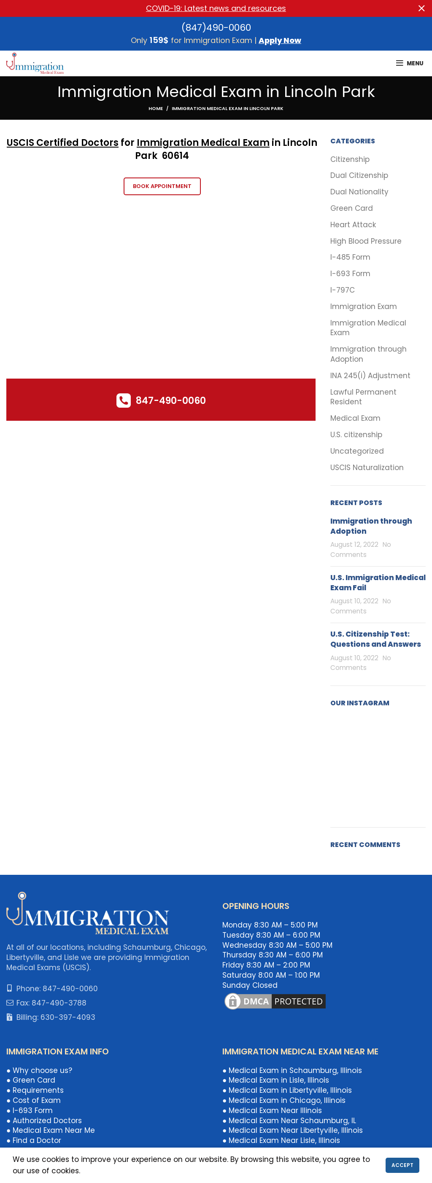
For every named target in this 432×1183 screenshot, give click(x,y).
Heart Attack (353, 225)
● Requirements (35, 1090)
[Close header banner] (421, 8)
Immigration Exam (363, 307)
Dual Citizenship (359, 175)
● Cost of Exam (33, 1100)
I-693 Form (350, 274)
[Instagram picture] (345, 732)
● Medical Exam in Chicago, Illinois (284, 1100)
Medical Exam (355, 418)
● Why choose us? (39, 1070)
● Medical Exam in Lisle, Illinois (275, 1080)
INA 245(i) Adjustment (370, 376)
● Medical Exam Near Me (50, 1130)
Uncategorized (357, 451)
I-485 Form (350, 257)
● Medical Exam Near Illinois (272, 1110)
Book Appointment (162, 186)
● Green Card (30, 1080)
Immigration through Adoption (368, 354)
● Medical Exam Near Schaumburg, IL (289, 1121)
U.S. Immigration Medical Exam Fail (378, 583)
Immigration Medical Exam (203, 142)
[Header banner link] (203, 8)
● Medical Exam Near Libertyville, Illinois (292, 1130)
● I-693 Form (29, 1110)
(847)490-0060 (216, 27)
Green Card (351, 208)
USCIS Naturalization (367, 468)
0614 (178, 155)
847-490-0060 (171, 400)
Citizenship (350, 159)
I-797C (342, 290)
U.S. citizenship (356, 435)
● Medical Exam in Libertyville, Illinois (287, 1090)
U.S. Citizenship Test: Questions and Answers (375, 639)
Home (155, 108)
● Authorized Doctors (44, 1121)
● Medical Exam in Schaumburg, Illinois (292, 1070)
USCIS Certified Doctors (63, 142)
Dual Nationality (359, 192)
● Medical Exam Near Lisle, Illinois (281, 1140)
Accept (402, 1165)
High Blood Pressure (366, 241)
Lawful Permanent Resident (363, 397)
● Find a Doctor (33, 1140)
